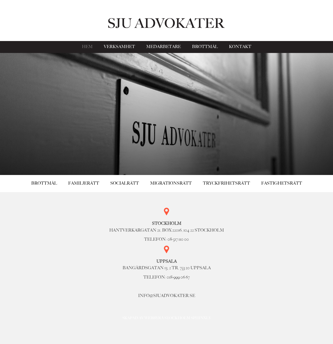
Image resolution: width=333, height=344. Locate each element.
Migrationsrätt (171, 183)
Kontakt (240, 46)
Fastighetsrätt (281, 183)
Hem (87, 46)
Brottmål (205, 46)
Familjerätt (83, 183)
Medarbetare (163, 46)
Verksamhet (119, 46)
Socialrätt (124, 183)
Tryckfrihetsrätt (226, 183)
